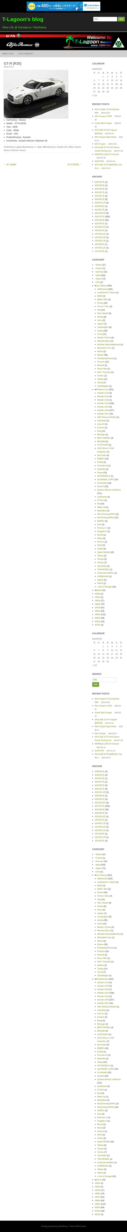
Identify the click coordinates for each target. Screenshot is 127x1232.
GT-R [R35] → (75, 164)
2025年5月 (99, 185)
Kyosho (100, 486)
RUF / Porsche (104, 372)
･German (99, 272)
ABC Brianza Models (106, 417)
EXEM (100, 462)
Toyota (100, 379)
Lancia (100, 330)
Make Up (101, 507)
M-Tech (100, 500)
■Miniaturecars (49, 147)
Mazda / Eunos (104, 337)
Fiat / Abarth (102, 313)
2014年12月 (100, 227)
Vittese (100, 580)
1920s (97, 593)
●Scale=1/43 (103, 403)
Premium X (102, 528)
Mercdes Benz (103, 341)
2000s (71, 147)
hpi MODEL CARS (105, 479)
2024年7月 (99, 192)
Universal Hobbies (105, 573)
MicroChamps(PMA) (106, 514)
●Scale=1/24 (103, 396)
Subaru (100, 375)
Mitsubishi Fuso (104, 348)
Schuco (100, 542)
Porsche (101, 362)
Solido (100, 548)
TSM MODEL (103, 569)
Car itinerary (25, 54)
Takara (100, 555)
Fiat (99, 310)
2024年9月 (99, 189)
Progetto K (102, 531)
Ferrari (100, 303)
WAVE (100, 583)
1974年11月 (100, 234)
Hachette (101, 469)
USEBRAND (103, 576)
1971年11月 (100, 248)
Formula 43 (102, 465)
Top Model (102, 566)
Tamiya (100, 559)
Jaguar (100, 324)
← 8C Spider (10, 164)
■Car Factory (101, 285)
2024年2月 (99, 196)
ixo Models (102, 483)
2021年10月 (100, 213)
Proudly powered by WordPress (54, 1226)
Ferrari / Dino (103, 306)
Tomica (100, 562)
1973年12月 (100, 237)
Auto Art (100, 424)
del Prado (101, 455)
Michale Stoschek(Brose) (108, 344)
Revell (100, 535)
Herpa (100, 472)
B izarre (100, 427)
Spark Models (103, 552)
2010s (97, 621)
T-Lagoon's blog (22, 19)
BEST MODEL (103, 438)
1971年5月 (99, 251)
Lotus (99, 334)
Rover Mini (102, 369)
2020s (97, 625)
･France (98, 268)
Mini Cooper (100, 144)
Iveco (99, 320)
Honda (100, 317)
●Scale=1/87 (103, 414)
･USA (97, 282)
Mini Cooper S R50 (103, 116)
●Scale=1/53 (103, 407)
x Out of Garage (104, 587)
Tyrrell (100, 382)
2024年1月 (99, 199)
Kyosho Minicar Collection (109, 490)
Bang (99, 431)
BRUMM (101, 441)
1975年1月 (99, 230)
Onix (99, 524)
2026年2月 (99, 182)
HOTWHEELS (103, 476)
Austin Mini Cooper (103, 123)
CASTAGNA (102, 445)
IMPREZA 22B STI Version (107, 154)
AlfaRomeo (102, 289)
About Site (7, 54)
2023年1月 (99, 209)
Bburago (101, 434)
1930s (97, 597)
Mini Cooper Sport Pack (105, 137)
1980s (97, 611)
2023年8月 (99, 206)
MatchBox (101, 510)
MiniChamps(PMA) (105, 517)
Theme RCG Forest (77, 1226)
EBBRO (100, 458)
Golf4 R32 (99, 161)
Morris (100, 351)
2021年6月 (99, 220)
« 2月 (94, 95)
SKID (99, 545)
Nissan (23, 150)
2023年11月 (100, 203)
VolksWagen (103, 386)
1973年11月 (100, 241)
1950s (97, 600)
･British (98, 265)
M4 (98, 503)
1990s (97, 614)
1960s (97, 604)
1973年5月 (99, 244)
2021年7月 (99, 216)
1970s (97, 607)
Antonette (101, 420)
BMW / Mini (102, 299)
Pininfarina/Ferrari (105, 358)
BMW (99, 296)
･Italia (97, 275)
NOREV (100, 521)
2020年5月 (99, 223)
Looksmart (102, 497)
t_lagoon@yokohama (24, 147)
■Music (98, 590)
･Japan (39, 147)
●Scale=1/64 (62, 147)
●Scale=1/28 (103, 400)
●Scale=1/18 (103, 393)
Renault (100, 365)
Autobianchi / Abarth (106, 292)
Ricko (99, 538)
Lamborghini (103, 327)
